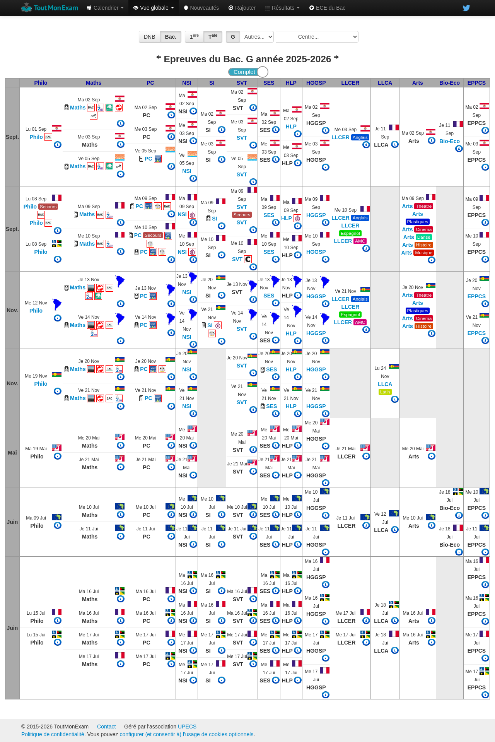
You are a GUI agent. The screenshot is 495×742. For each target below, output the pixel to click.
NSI (186, 83)
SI (211, 83)
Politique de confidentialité (52, 734)
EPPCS (477, 83)
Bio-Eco (449, 83)
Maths (93, 83)
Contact (106, 726)
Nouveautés (201, 8)
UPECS (187, 726)
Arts (417, 83)
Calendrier (105, 8)
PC (150, 83)
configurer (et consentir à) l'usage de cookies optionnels (187, 734)
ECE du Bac (327, 8)
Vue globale (153, 8)
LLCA (385, 83)
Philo (40, 83)
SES (268, 83)
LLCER (350, 83)
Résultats (282, 8)
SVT (242, 83)
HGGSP (316, 83)
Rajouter (242, 8)
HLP (291, 83)
